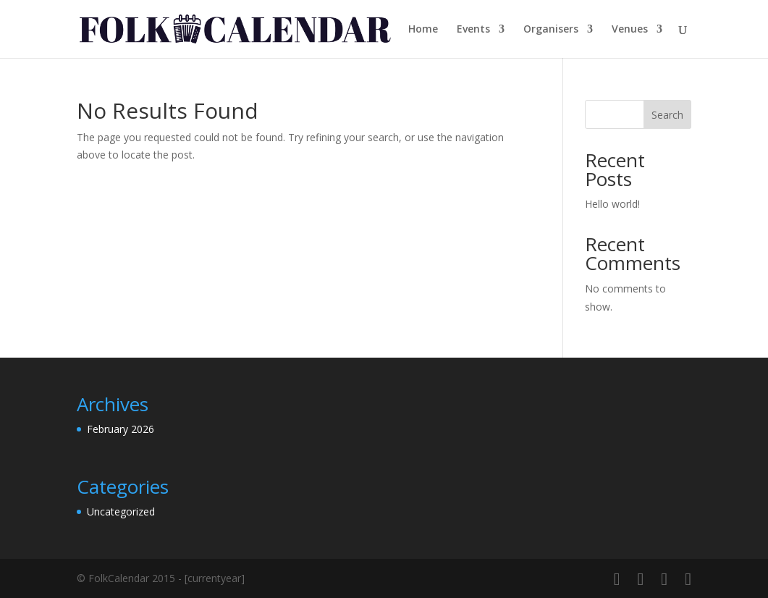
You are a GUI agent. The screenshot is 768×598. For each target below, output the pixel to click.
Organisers (550, 29)
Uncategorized (121, 511)
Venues (630, 29)
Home (423, 29)
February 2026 (120, 429)
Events (473, 29)
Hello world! (612, 204)
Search (667, 115)
